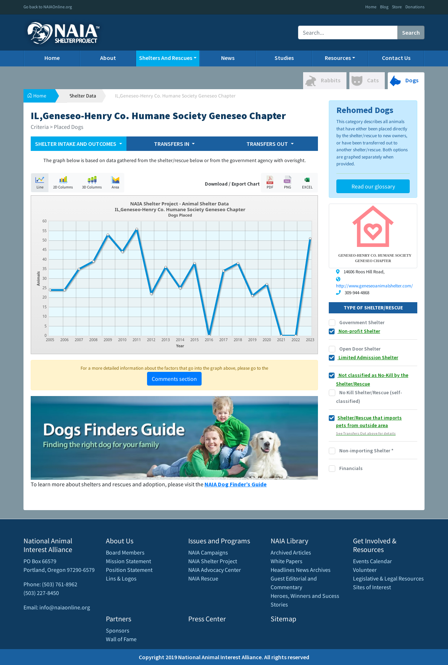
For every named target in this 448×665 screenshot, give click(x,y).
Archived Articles (291, 552)
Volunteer (365, 569)
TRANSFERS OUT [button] (267, 143)
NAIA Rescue (203, 578)
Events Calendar (372, 561)
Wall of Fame (121, 639)
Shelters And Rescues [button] (165, 57)
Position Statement (129, 569)
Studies (284, 57)
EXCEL (307, 182)
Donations (415, 6)
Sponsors (117, 630)
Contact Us (396, 57)
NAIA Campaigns (208, 552)
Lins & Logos (121, 578)
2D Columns (63, 182)
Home (370, 6)
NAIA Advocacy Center (214, 569)
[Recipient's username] (348, 32)
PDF (270, 182)
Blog (384, 6)
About (108, 57)
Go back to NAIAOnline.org (47, 6)
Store (397, 6)
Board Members (125, 552)
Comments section (174, 378)
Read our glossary (373, 186)
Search (411, 32)
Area (115, 182)
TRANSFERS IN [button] (172, 143)
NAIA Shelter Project (212, 561)
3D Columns (92, 182)
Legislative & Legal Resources (388, 578)
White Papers (286, 561)
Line (39, 182)
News (227, 57)
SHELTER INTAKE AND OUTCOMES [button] (76, 143)
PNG (287, 182)
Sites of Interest (372, 587)
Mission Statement (128, 561)
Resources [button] (338, 57)
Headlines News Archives (301, 569)
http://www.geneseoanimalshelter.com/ (374, 286)
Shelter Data (82, 95)
